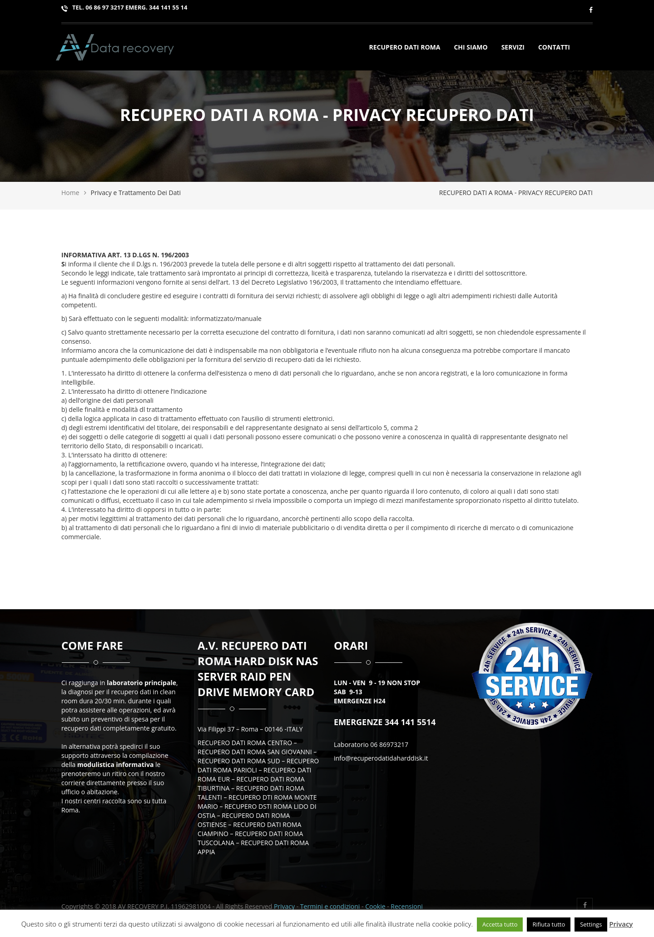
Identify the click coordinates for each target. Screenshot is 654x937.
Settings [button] (591, 924)
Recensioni (406, 906)
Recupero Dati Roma (405, 48)
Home (70, 192)
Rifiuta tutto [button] (548, 924)
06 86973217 (389, 744)
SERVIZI (516, 48)
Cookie (375, 906)
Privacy (284, 906)
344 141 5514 (409, 722)
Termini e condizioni (331, 906)
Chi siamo (470, 48)
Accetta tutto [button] (500, 924)
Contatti (554, 48)
